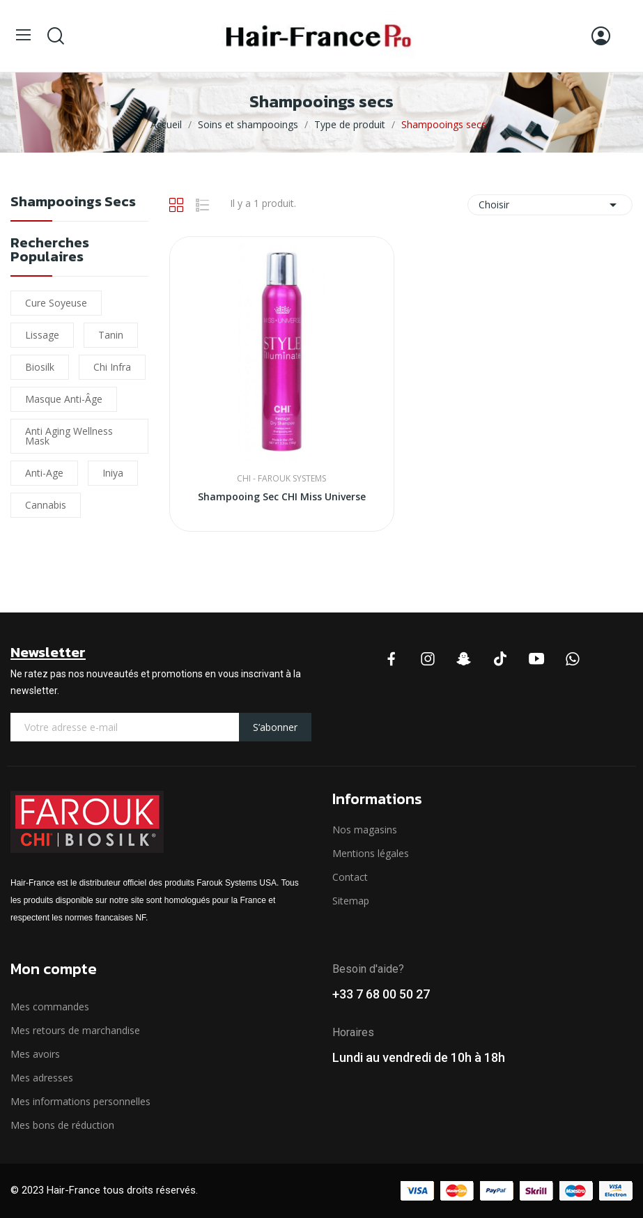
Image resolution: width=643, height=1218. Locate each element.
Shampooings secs (73, 203)
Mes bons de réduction (62, 1125)
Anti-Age (44, 472)
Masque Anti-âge (63, 399)
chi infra (112, 366)
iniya (112, 472)
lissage (42, 334)
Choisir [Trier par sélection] (550, 204)
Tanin (110, 334)
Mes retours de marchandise (75, 1030)
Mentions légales (370, 853)
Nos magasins (364, 829)
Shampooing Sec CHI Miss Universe (282, 496)
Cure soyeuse (56, 302)
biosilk (39, 366)
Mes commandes (49, 1006)
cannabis (45, 504)
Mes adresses (41, 1077)
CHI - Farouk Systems (281, 479)
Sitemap (350, 900)
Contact (350, 877)
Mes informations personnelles (80, 1101)
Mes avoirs (35, 1054)
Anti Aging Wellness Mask (69, 435)
